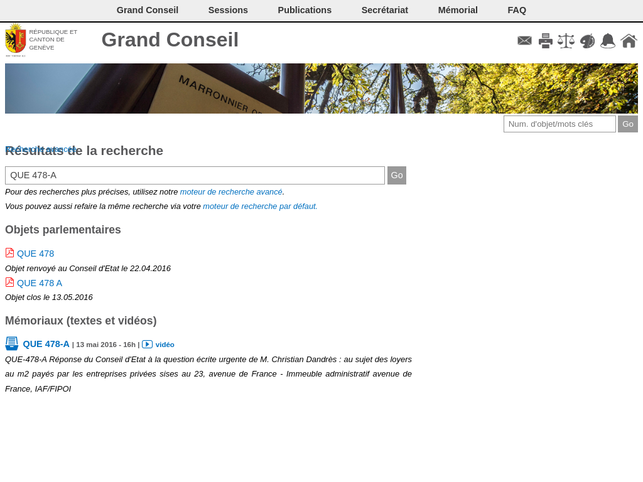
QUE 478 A (39, 283)
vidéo (165, 344)
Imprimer (545, 40)
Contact (525, 40)
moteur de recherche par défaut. (260, 206)
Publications (305, 10)
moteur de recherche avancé (231, 191)
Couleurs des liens (587, 40)
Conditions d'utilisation (566, 40)
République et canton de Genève (53, 39)
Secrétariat (385, 10)
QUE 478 (35, 254)
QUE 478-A (46, 344)
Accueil (629, 40)
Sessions (228, 10)
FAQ (517, 10)
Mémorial (458, 10)
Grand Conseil (170, 39)
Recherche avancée (41, 149)
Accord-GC (608, 40)
